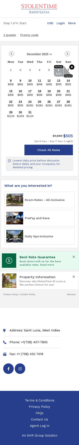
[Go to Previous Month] (12, 54)
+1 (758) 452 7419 (30, 354)
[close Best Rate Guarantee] (74, 257)
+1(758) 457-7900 (34, 342)
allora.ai (71, 294)
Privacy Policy (10, 294)
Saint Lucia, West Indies (42, 330)
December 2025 (29, 55)
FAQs (39, 413)
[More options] (72, 23)
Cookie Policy (27, 294)
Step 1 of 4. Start (14, 23)
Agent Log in (39, 426)
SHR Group (35, 435)
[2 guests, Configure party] (9, 34)
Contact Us (39, 420)
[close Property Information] (74, 277)
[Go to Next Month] (67, 54)
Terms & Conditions (39, 401)
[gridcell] (10, 71)
